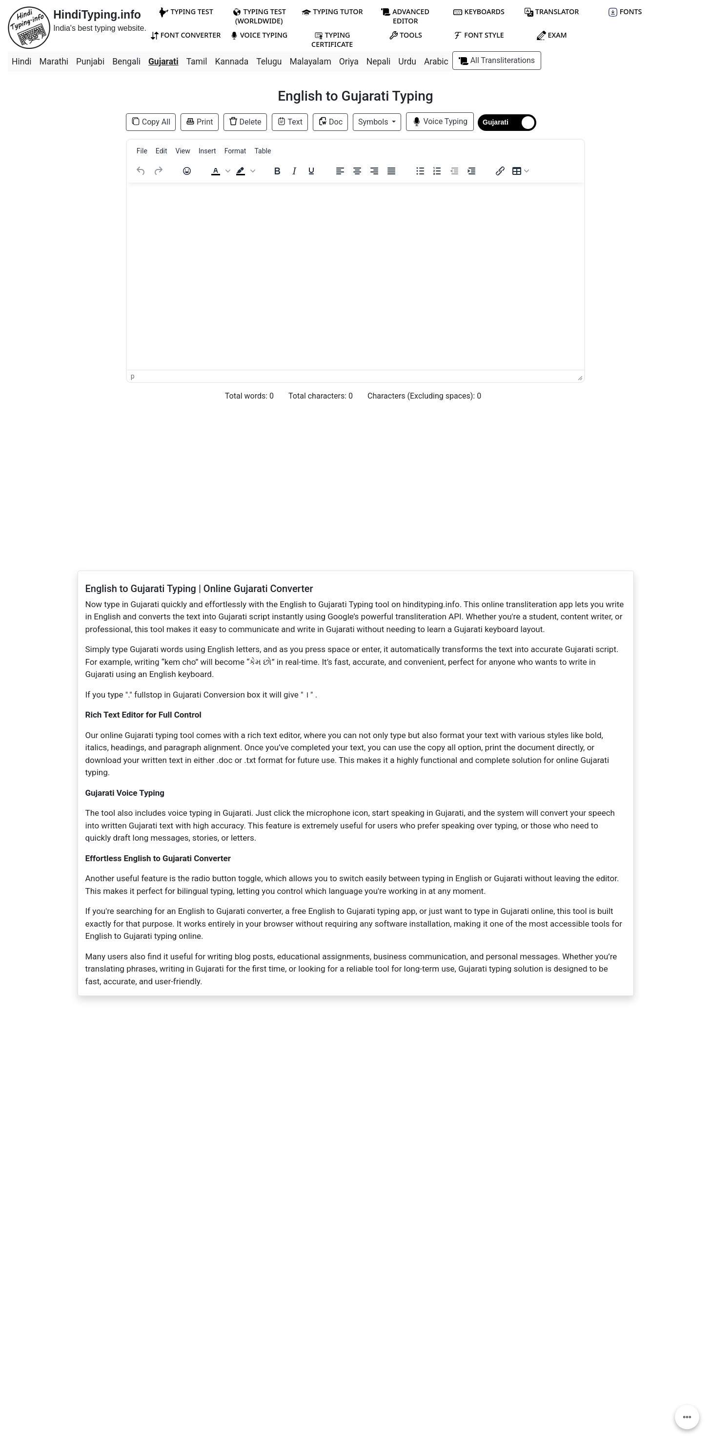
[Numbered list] (437, 171)
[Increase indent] (471, 171)
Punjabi (90, 61)
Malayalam (310, 61)
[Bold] (277, 171)
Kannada (231, 61)
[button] (219, 171)
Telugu (269, 61)
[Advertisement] (59, 234)
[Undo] (141, 171)
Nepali (378, 61)
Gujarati (163, 61)
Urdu (407, 61)
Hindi (22, 61)
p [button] (133, 376)
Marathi (54, 61)
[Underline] (311, 171)
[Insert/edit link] (500, 171)
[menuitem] (142, 151)
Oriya (349, 61)
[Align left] (340, 171)
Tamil (196, 61)
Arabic (436, 61)
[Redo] (158, 171)
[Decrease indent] (454, 171)
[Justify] (391, 171)
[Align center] (357, 171)
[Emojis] (187, 171)
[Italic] (294, 171)
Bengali (126, 61)
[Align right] (374, 171)
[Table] (520, 171)
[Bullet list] (420, 171)
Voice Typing (439, 122)
